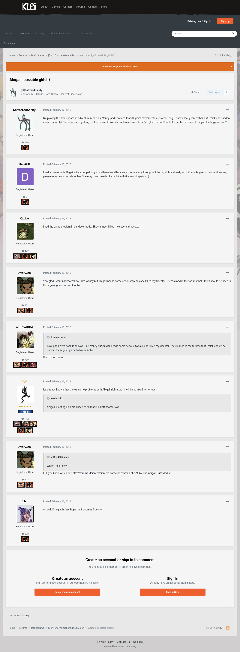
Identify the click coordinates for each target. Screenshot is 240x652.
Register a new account (67, 592)
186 (25, 142)
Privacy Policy (105, 641)
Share (195, 92)
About (44, 6)
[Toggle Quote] (48, 337)
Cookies (138, 641)
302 (25, 305)
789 (25, 359)
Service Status (85, 33)
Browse (10, 33)
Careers (68, 6)
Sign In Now (172, 592)
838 (25, 533)
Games (56, 6)
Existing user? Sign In (201, 21)
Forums (80, 6)
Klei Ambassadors (60, 33)
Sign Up (225, 21)
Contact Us (123, 641)
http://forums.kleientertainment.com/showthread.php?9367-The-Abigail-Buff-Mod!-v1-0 (123, 473)
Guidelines (9, 43)
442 (25, 251)
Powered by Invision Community (120, 646)
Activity (40, 33)
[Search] (191, 34)
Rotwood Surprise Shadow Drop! (120, 66)
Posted (57, 110)
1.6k (25, 419)
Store (104, 6)
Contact (93, 6)
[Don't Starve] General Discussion (63, 94)
